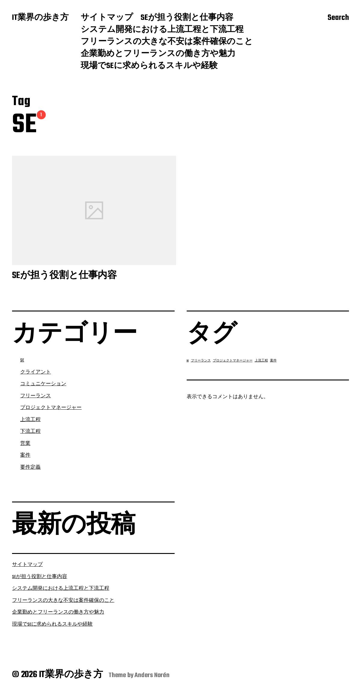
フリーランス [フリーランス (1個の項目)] (201, 360)
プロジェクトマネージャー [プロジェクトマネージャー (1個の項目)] (233, 360)
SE (22, 360)
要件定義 (30, 467)
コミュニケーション (43, 384)
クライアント (35, 372)
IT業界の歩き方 (40, 18)
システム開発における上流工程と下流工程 (162, 30)
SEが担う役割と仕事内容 (187, 18)
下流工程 (30, 431)
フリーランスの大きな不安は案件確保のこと (167, 42)
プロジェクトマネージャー (51, 407)
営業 (25, 443)
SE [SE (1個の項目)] (188, 360)
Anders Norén (152, 675)
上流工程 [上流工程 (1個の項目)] (261, 360)
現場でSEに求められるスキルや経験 (149, 66)
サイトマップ (107, 18)
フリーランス (35, 396)
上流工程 (30, 420)
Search (338, 18)
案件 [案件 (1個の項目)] (273, 360)
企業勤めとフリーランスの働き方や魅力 (158, 54)
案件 (25, 455)
